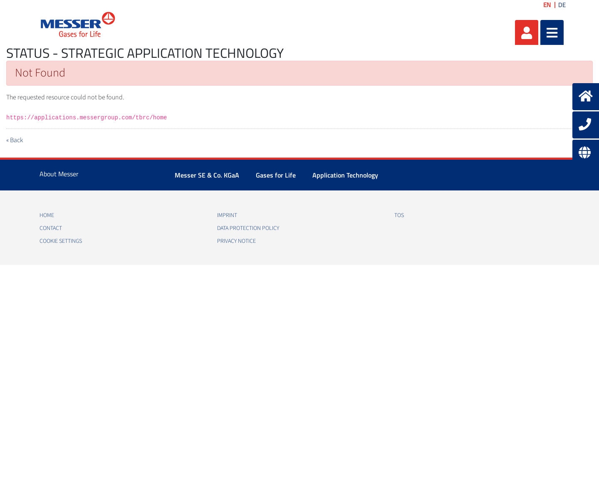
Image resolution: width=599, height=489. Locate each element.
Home (47, 215)
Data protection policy (248, 228)
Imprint (227, 215)
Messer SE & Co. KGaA (207, 175)
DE (562, 5)
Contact (51, 228)
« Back (14, 140)
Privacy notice (236, 241)
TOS (399, 215)
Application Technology (345, 175)
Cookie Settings (61, 241)
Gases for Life (276, 175)
